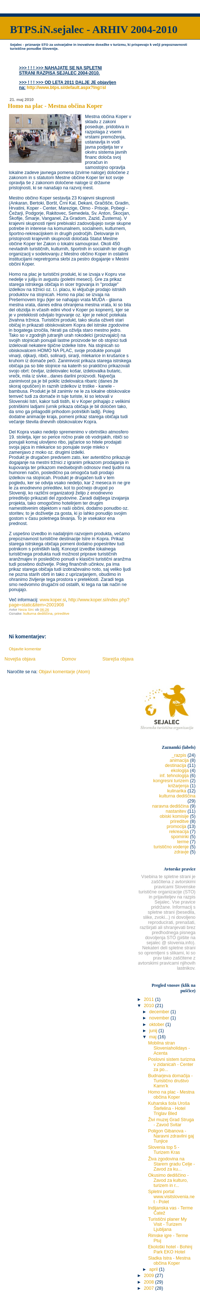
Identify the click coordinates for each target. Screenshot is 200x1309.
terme (183, 841)
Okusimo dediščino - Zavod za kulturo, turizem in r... (168, 1180)
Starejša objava (118, 659)
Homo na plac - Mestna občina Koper (171, 1095)
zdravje (181, 852)
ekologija (180, 770)
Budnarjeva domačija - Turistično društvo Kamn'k (170, 1080)
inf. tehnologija (174, 775)
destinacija (175, 765)
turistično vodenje (171, 846)
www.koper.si (52, 599)
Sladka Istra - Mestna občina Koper (169, 1261)
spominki (180, 836)
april (154, 1269)
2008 (149, 1282)
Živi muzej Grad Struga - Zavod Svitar (171, 1122)
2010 (149, 1005)
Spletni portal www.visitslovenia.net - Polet (171, 1196)
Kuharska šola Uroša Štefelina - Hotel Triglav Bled (169, 1108)
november (160, 1018)
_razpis (179, 755)
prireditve (61, 613)
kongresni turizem (171, 780)
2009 (149, 1275)
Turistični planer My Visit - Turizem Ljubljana (167, 1224)
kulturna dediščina (37, 613)
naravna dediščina (170, 806)
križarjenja (178, 785)
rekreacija (179, 831)
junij (154, 1030)
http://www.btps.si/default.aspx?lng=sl (66, 87)
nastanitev (176, 811)
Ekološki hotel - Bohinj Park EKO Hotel (170, 1249)
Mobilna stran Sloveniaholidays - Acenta (169, 1048)
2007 (149, 1288)
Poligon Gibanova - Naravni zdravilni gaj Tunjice (171, 1136)
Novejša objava (19, 659)
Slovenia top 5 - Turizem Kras (164, 1150)
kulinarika (176, 790)
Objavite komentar (25, 649)
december (160, 1011)
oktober (157, 1024)
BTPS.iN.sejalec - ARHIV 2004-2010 (94, 29)
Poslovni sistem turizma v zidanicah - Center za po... (171, 1064)
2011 (149, 999)
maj (153, 1036)
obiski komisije (174, 816)
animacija (179, 760)
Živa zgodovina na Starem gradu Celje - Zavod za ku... (171, 1164)
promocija (176, 826)
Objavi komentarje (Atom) (64, 671)
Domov (69, 659)
